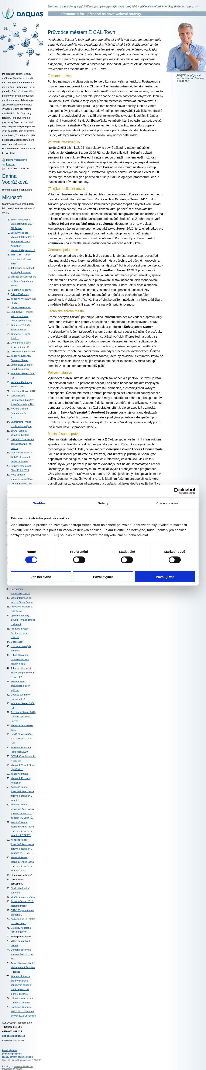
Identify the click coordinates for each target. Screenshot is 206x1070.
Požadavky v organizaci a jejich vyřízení (20, 685)
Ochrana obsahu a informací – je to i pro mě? (22, 954)
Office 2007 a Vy (20, 294)
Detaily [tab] (103, 503)
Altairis (19, 1069)
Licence (10, 164)
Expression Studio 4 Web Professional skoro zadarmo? (21, 457)
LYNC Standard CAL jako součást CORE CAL (22, 738)
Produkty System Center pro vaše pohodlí (20, 633)
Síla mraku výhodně (21, 875)
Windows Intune (19, 774)
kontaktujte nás (9, 1050)
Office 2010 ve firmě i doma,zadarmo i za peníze (22, 443)
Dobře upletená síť (21, 307)
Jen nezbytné (41, 577)
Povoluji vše (165, 577)
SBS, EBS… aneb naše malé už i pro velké (21, 259)
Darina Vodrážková (16, 159)
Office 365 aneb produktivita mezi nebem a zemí (20, 659)
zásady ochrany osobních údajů (17, 1057)
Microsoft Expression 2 (23, 250)
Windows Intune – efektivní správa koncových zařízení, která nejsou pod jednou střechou (21, 985)
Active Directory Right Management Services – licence (23, 967)
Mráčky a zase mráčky (23, 897)
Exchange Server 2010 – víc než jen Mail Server (23, 716)
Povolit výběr (103, 577)
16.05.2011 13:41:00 (17, 168)
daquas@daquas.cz (13, 1036)
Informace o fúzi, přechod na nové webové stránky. (100, 14)
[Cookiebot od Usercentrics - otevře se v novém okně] (176, 491)
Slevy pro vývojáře (21, 936)
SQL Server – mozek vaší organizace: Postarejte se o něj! (22, 316)
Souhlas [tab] (39, 503)
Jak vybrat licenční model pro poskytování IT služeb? (23, 672)
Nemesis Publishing (23, 1066)
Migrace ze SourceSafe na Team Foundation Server (23, 281)
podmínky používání (12, 1054)
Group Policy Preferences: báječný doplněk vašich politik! (22, 399)
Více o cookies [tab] (166, 503)
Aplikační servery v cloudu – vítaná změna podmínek (23, 619)
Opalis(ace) (17, 642)
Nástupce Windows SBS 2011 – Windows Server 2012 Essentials (23, 1011)
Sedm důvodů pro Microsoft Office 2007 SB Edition (22, 224)
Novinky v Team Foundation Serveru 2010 (21, 413)
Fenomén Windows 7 (22, 290)
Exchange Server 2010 (23, 391)
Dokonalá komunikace (23, 351)
